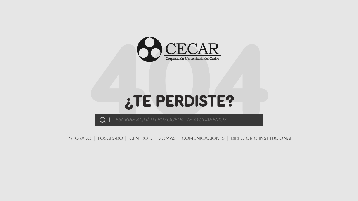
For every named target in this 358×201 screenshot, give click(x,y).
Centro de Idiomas (152, 138)
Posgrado (110, 138)
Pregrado (79, 138)
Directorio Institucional (261, 138)
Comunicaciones (203, 138)
